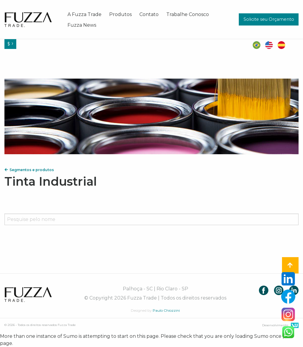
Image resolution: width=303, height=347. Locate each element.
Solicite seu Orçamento (269, 19)
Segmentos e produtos (29, 170)
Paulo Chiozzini (166, 310)
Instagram (278, 290)
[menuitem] (84, 14)
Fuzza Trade (28, 294)
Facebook (263, 290)
